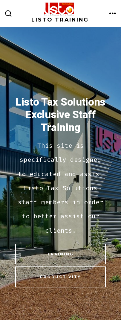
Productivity (60, 277)
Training (60, 254)
